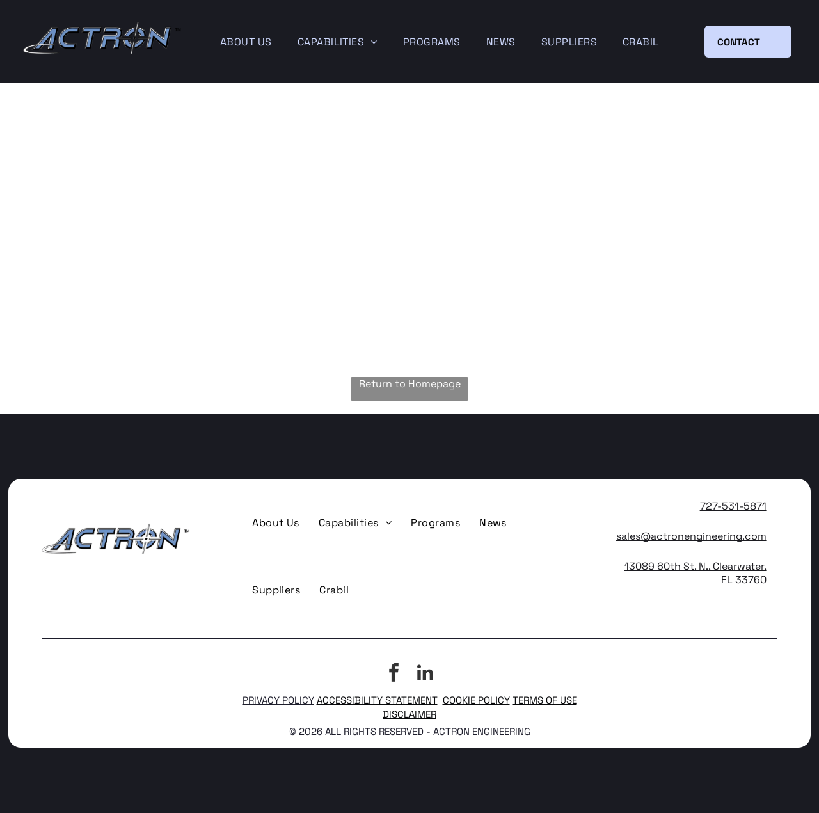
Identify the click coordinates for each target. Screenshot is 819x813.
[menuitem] (246, 42)
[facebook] (394, 674)
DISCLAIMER (409, 714)
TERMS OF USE (545, 700)
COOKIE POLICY (476, 700)
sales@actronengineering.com (691, 536)
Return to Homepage (410, 383)
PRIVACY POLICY (278, 700)
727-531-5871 (733, 506)
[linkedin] (425, 674)
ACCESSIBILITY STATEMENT (377, 700)
